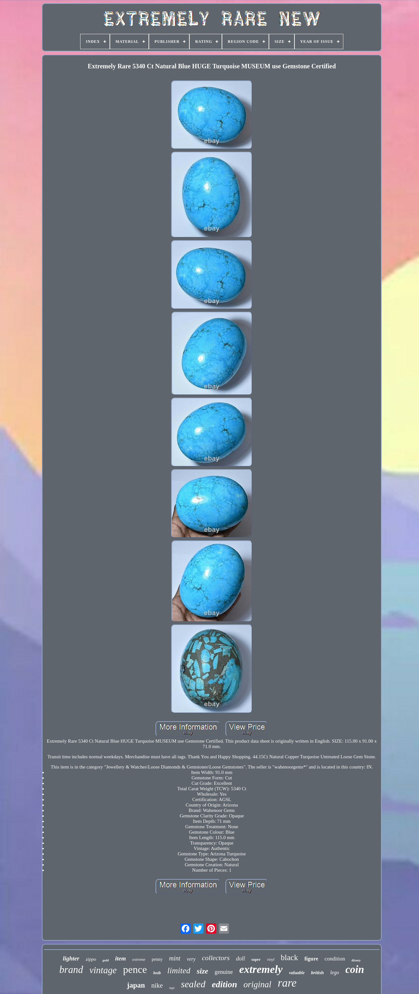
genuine (224, 972)
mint (174, 958)
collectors (216, 958)
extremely (261, 969)
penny (157, 959)
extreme (138, 959)
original (257, 984)
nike (157, 985)
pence (135, 969)
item (120, 958)
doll (240, 958)
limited (178, 970)
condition (334, 959)
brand (71, 969)
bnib (157, 972)
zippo (91, 959)
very (191, 959)
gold (106, 960)
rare (287, 983)
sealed (193, 984)
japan (136, 985)
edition (224, 984)
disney (356, 960)
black (289, 957)
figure (311, 959)
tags (172, 988)
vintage (103, 970)
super (256, 959)
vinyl (270, 959)
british (317, 972)
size (202, 971)
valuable (297, 972)
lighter (71, 958)
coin (354, 969)
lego (334, 972)
